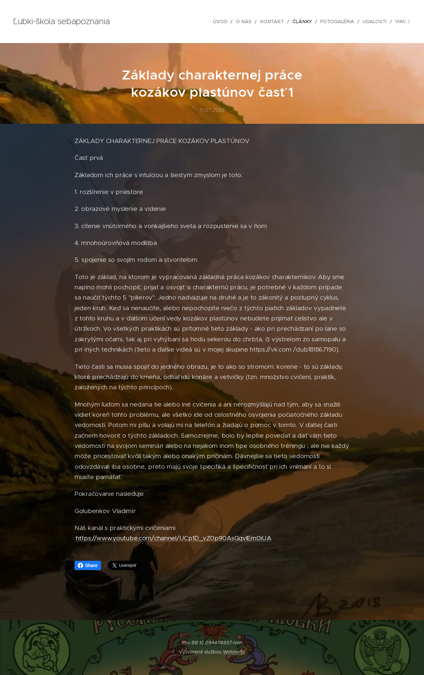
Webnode (234, 652)
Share (88, 565)
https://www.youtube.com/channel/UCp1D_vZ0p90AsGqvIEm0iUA (173, 538)
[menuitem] (183, 21)
